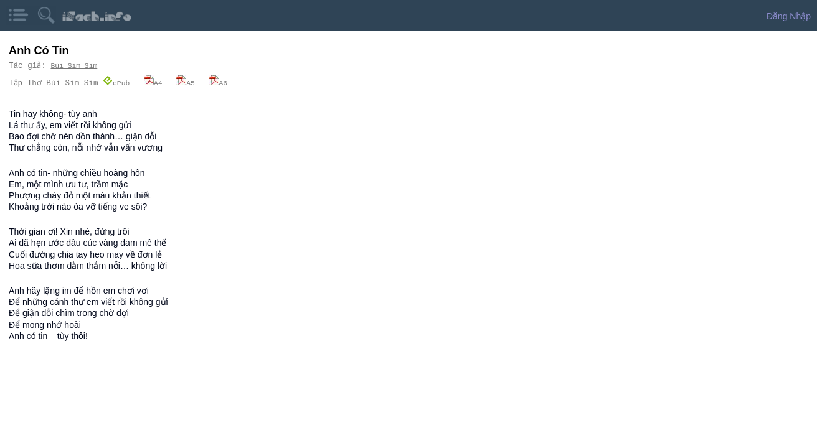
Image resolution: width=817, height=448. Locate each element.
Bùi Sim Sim (74, 65)
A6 (218, 82)
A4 (153, 82)
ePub (116, 82)
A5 (185, 82)
